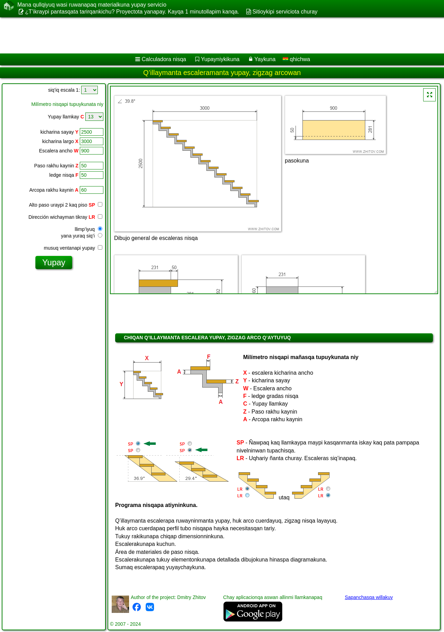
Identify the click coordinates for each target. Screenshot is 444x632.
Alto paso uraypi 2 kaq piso (65, 205)
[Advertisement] (210, 35)
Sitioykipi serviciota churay (285, 12)
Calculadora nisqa (164, 59)
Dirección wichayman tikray (65, 217)
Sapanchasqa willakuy (369, 597)
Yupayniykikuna (220, 59)
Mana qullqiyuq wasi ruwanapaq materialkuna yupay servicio (91, 5)
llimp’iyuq (88, 229)
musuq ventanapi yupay (73, 248)
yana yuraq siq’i (81, 236)
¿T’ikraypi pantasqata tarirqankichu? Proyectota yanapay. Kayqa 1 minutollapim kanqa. (132, 12)
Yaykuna (264, 59)
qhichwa (296, 59)
